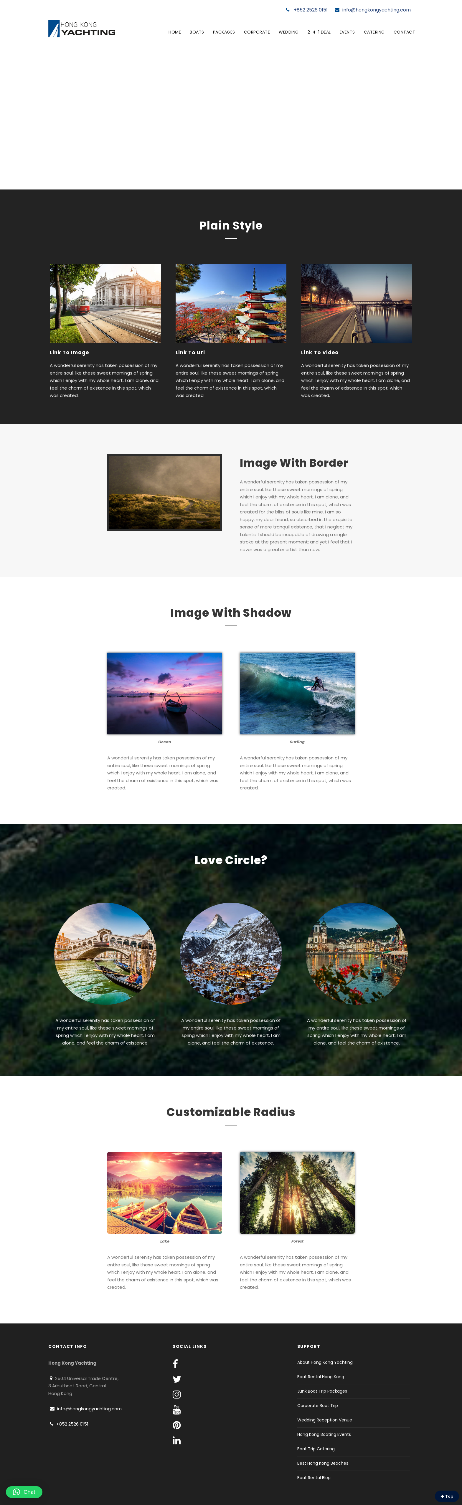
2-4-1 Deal (319, 32)
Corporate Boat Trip (317, 1405)
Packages (224, 32)
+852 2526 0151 (307, 9)
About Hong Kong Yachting (325, 1362)
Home (175, 32)
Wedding (289, 32)
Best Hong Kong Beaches (322, 1463)
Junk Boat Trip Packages (322, 1391)
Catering (374, 32)
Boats (197, 32)
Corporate (257, 32)
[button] (24, 1492)
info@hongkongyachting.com (373, 9)
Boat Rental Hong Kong (320, 1377)
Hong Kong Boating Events (324, 1434)
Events (347, 32)
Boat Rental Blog (314, 1478)
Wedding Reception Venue (324, 1420)
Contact (404, 32)
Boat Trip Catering (316, 1449)
